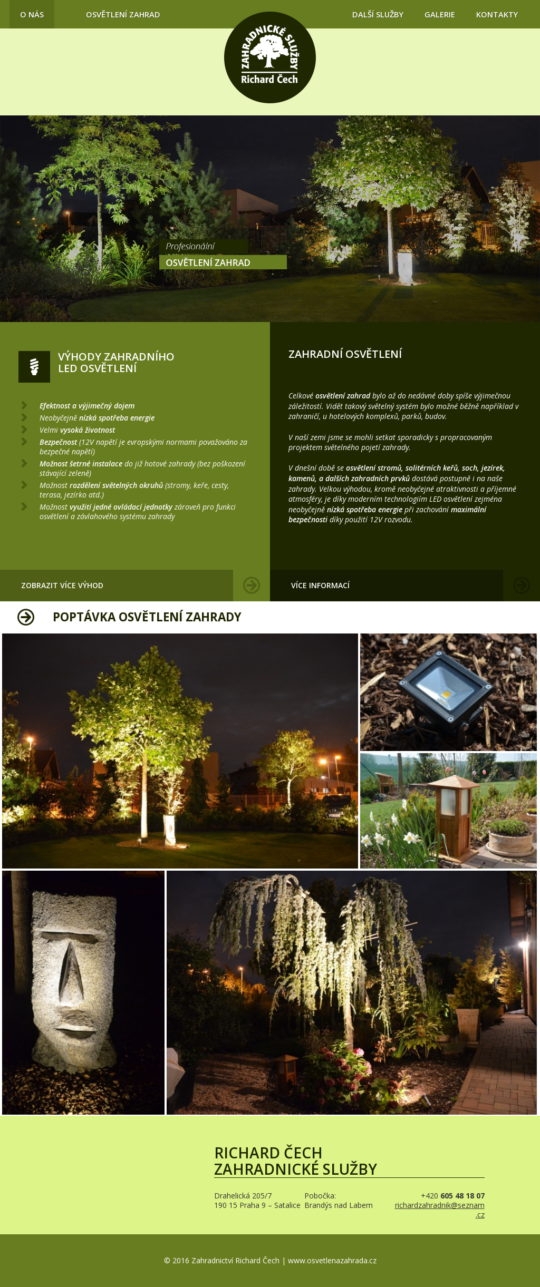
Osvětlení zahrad (123, 14)
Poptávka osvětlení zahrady (147, 617)
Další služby (377, 14)
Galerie (440, 14)
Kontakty (497, 14)
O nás (32, 14)
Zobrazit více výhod (62, 585)
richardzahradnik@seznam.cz (440, 1210)
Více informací (320, 585)
